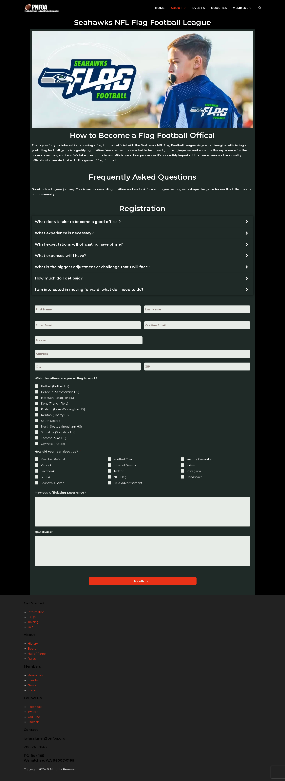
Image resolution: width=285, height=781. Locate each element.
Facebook (48, 471)
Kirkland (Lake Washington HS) (63, 409)
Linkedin (34, 721)
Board (32, 648)
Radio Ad (47, 465)
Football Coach (124, 459)
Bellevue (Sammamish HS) (60, 392)
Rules (32, 658)
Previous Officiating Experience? (60, 492)
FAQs (31, 616)
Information (36, 611)
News (32, 684)
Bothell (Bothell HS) (55, 386)
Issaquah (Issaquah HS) (57, 398)
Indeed (191, 465)
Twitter (119, 471)
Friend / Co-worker (199, 459)
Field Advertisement (128, 483)
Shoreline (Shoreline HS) (58, 432)
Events (33, 679)
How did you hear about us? (58, 451)
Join (30, 626)
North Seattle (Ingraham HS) (61, 426)
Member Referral (53, 459)
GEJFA (45, 477)
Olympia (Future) (53, 444)
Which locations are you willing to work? (66, 378)
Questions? (44, 532)
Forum (32, 689)
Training (33, 621)
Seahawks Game (52, 483)
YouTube (34, 716)
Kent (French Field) (54, 403)
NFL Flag (120, 477)
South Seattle (51, 421)
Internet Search (125, 465)
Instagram (193, 471)
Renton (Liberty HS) (55, 415)
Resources (35, 674)
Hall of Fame (37, 653)
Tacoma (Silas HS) (53, 438)
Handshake (194, 477)
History (33, 643)
